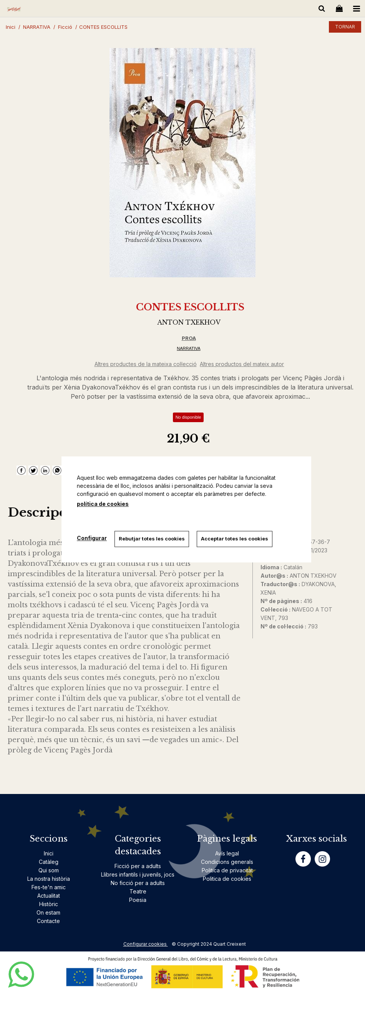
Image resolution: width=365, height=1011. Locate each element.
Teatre (137, 891)
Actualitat (48, 895)
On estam (48, 912)
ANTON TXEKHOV (189, 322)
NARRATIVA (188, 348)
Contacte (48, 921)
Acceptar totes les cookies (234, 538)
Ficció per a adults (137, 866)
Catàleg (48, 862)
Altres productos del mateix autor (242, 364)
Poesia (137, 900)
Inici (48, 853)
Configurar (92, 538)
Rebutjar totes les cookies (152, 538)
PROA (189, 338)
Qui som (48, 870)
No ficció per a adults (138, 883)
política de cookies (103, 504)
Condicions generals (227, 862)
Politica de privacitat (227, 870)
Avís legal (227, 853)
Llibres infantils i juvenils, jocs (137, 874)
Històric (48, 904)
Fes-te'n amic (49, 887)
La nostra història (48, 878)
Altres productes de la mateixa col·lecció (146, 364)
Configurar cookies (145, 944)
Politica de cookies (227, 878)
